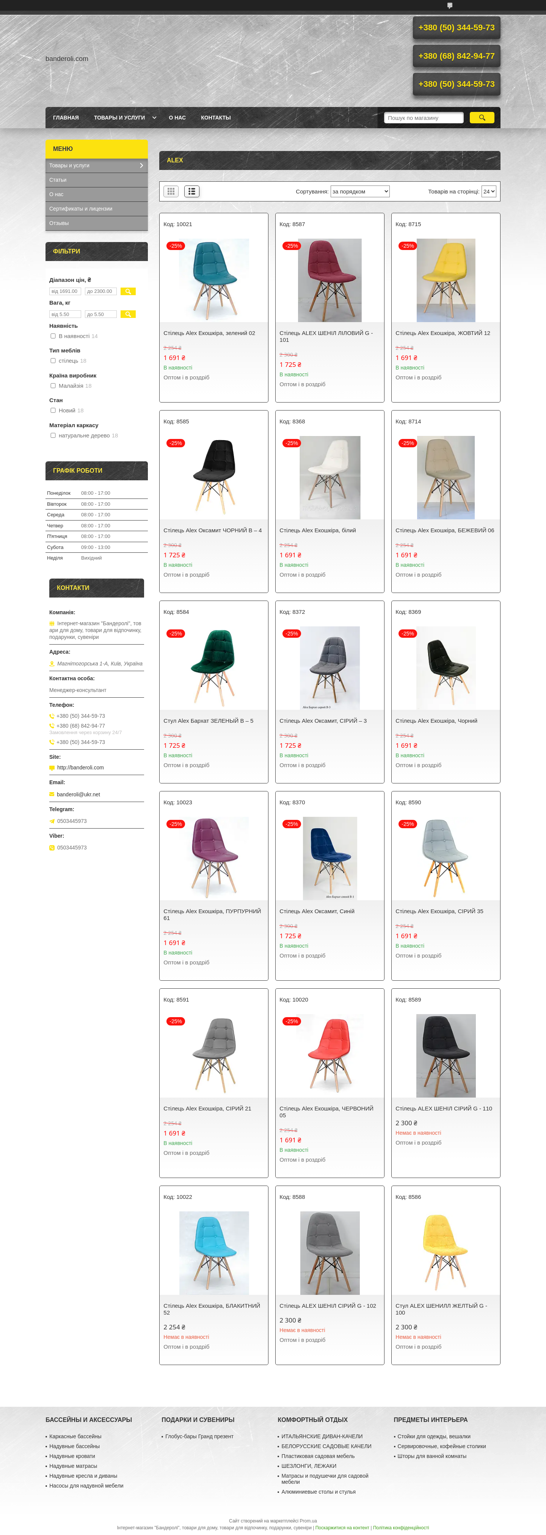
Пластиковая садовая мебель (318, 1456)
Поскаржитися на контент (342, 1527)
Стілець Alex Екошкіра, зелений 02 (209, 333)
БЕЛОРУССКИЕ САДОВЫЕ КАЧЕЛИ (326, 1446)
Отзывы (59, 223)
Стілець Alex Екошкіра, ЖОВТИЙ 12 (442, 333)
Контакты (216, 118)
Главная (66, 118)
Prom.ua (308, 1521)
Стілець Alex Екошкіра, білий (317, 530)
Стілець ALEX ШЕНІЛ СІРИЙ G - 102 (327, 1305)
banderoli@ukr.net (78, 794)
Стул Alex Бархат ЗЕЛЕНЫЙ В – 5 (208, 720)
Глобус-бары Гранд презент (199, 1436)
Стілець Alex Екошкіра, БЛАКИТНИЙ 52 (211, 1309)
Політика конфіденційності (401, 1527)
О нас (177, 118)
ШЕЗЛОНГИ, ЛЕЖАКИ (308, 1466)
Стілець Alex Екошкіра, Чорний (436, 720)
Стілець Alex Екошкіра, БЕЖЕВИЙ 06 (444, 530)
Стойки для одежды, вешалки (434, 1436)
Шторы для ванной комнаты (432, 1456)
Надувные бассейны (74, 1446)
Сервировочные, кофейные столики (442, 1446)
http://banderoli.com (80, 767)
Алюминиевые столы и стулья (318, 1492)
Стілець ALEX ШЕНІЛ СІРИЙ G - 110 (443, 1108)
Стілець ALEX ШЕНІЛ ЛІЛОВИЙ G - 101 (326, 336)
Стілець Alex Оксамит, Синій (317, 911)
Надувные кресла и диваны (83, 1476)
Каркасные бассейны (75, 1436)
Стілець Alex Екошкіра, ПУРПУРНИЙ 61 (212, 914)
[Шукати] (482, 117)
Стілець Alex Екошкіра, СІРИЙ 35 (439, 911)
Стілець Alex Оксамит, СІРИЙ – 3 (323, 720)
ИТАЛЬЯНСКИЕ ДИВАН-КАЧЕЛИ (321, 1436)
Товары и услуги (119, 118)
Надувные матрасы (73, 1466)
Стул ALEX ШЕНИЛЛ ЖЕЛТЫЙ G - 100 (441, 1309)
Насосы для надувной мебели (86, 1486)
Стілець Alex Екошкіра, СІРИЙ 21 (207, 1108)
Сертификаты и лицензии (80, 209)
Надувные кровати (72, 1456)
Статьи (57, 180)
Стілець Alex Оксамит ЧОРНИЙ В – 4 (212, 530)
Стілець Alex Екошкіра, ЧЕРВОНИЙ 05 (326, 1111)
